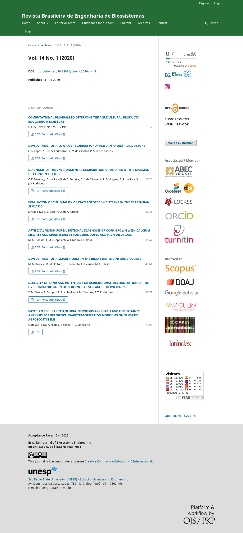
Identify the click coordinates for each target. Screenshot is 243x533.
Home (26, 23)
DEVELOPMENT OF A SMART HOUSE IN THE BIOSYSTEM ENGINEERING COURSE (84, 259)
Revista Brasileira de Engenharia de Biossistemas (83, 15)
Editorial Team (65, 23)
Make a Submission (181, 143)
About (41, 23)
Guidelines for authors (98, 23)
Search (211, 23)
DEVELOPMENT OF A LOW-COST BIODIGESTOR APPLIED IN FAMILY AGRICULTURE (86, 146)
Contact (162, 23)
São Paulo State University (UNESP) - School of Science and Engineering (78, 479)
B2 (178, 74)
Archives (144, 23)
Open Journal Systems (180, 416)
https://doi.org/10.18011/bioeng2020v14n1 (66, 71)
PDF (37, 332)
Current (125, 23)
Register (204, 3)
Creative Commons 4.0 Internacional (118, 461)
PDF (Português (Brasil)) (49, 134)
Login (29, 31)
